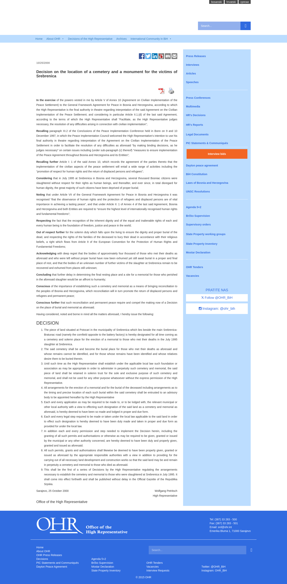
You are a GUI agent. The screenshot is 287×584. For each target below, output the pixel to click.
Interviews (192, 64)
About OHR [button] (55, 39)
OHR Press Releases (49, 555)
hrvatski (231, 1)
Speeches (192, 82)
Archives (121, 38)
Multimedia (193, 106)
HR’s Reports (194, 124)
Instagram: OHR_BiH (214, 570)
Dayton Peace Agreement (51, 566)
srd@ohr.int (225, 527)
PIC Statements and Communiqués (57, 562)
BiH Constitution (196, 174)
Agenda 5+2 (193, 207)
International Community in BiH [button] (151, 39)
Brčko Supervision (198, 215)
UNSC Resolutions (198, 191)
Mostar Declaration (198, 252)
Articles (191, 73)
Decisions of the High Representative (90, 38)
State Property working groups (206, 234)
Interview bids (217, 153)
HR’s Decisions (195, 115)
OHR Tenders (194, 267)
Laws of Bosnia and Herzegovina (207, 182)
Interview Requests (157, 570)
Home (38, 38)
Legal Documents (197, 134)
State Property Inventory (201, 243)
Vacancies (192, 275)
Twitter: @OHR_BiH (213, 566)
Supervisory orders (198, 224)
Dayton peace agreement (202, 165)
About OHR (43, 551)
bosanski (216, 1)
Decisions (42, 558)
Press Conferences (198, 97)
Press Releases (196, 56)
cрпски (244, 1)
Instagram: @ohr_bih (217, 309)
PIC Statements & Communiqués (207, 143)
